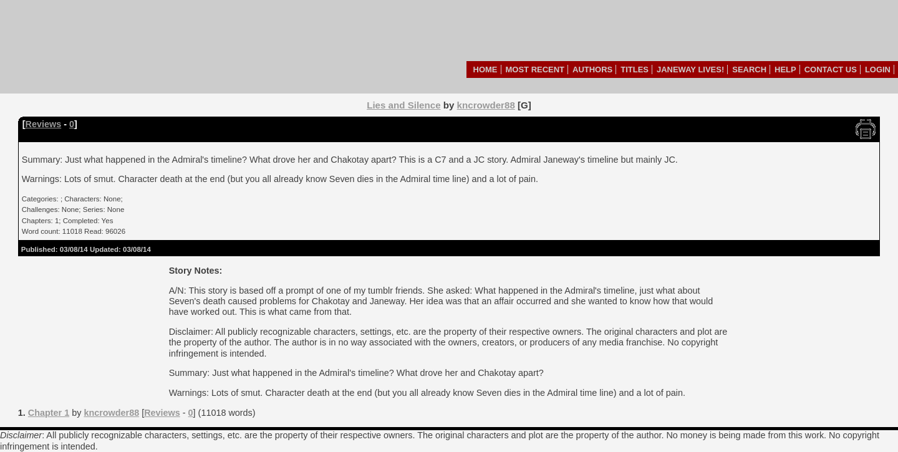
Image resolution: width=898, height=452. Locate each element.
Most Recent (535, 69)
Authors (592, 69)
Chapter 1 (48, 413)
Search (749, 69)
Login (878, 69)
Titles (634, 69)
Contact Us (830, 69)
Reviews (44, 124)
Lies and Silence (403, 105)
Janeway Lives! (690, 69)
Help (785, 69)
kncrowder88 (486, 105)
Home (485, 69)
